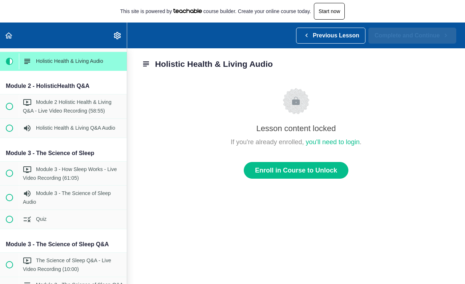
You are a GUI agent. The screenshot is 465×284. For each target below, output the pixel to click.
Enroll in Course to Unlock (296, 170)
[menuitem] (118, 35)
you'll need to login (333, 142)
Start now (329, 11)
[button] (9, 35)
